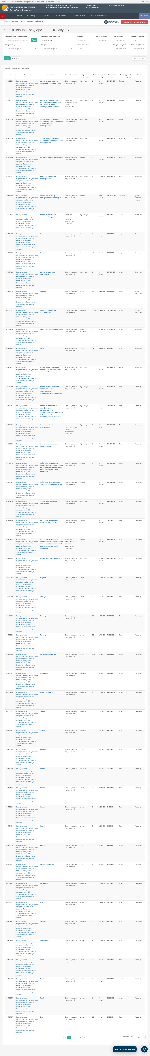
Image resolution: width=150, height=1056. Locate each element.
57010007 (9, 310)
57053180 (9, 692)
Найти (7, 58)
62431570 (9, 253)
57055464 (9, 826)
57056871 (9, 902)
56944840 (9, 387)
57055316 (9, 807)
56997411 (9, 272)
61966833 (9, 348)
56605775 (9, 406)
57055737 (9, 864)
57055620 (9, 845)
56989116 (9, 520)
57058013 (9, 960)
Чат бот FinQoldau (92, 7)
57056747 (9, 883)
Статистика (139, 58)
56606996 (9, 444)
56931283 (9, 81)
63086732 (9, 196)
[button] (102, 40)
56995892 (9, 558)
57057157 (9, 921)
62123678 (9, 291)
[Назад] (65, 1038)
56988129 (9, 501)
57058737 (9, 1017)
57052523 (9, 635)
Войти (144, 16)
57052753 (9, 654)
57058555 (9, 998)
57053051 (9, 673)
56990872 (9, 539)
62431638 (9, 234)
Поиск (34, 40)
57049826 (9, 616)
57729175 (9, 329)
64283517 (9, 176)
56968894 (9, 482)
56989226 (9, 119)
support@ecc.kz (92, 5)
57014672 (9, 597)
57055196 (9, 788)
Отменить (15, 58)
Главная (6, 21)
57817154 (9, 215)
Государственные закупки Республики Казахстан (19, 9)
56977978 (9, 463)
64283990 (9, 157)
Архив (4, 2)
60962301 (9, 367)
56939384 (9, 425)
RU (147, 2)
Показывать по (127, 1036)
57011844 (9, 578)
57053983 (9, 749)
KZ (143, 2)
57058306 (9, 979)
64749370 (9, 138)
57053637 (9, 730)
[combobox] (93, 49)
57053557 (9, 711)
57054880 (9, 769)
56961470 (9, 100)
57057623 (9, 940)
